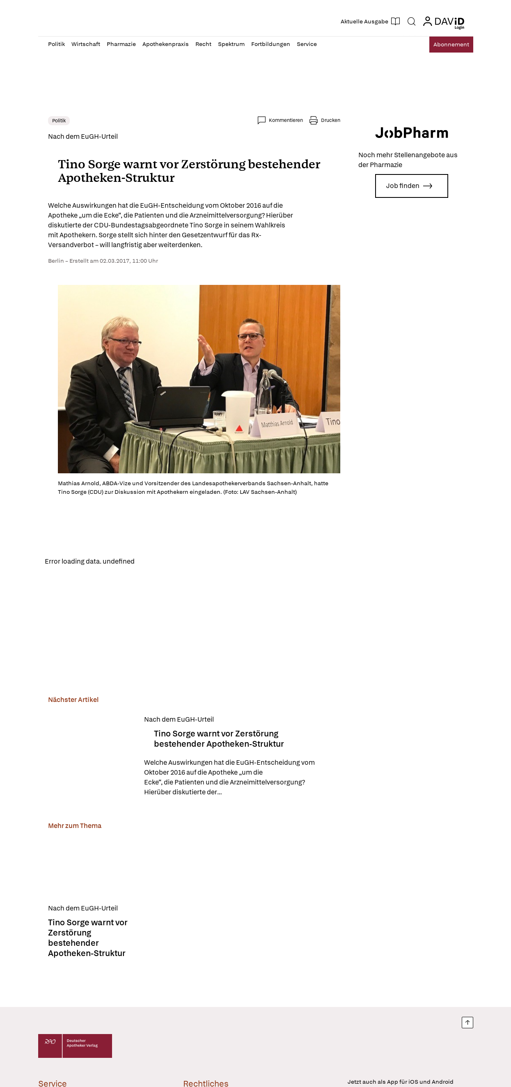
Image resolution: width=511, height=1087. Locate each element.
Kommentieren (286, 120)
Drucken (330, 120)
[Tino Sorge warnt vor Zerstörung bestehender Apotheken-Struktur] (91, 757)
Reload (152, 561)
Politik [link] (59, 120)
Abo (445, 44)
